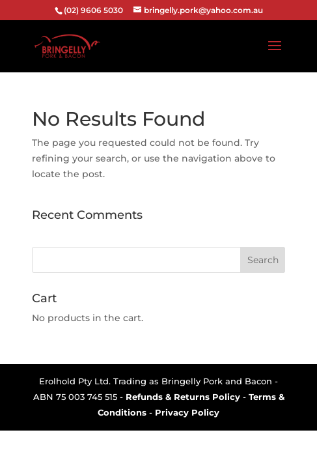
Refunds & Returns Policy (183, 396)
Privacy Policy (187, 412)
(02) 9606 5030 (93, 10)
